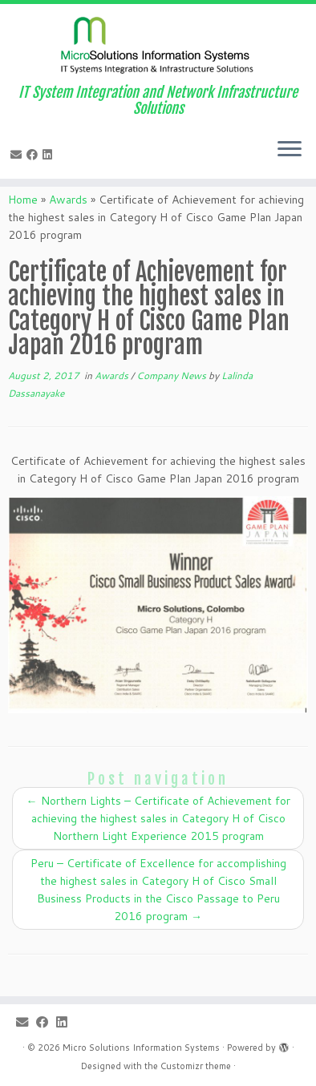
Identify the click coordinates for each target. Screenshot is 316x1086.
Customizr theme (195, 1066)
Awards (68, 200)
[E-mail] (18, 155)
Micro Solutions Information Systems (141, 1047)
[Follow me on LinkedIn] (50, 155)
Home (23, 200)
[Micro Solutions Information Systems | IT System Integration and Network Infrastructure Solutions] (158, 44)
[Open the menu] (290, 150)
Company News (172, 375)
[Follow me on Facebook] (34, 155)
